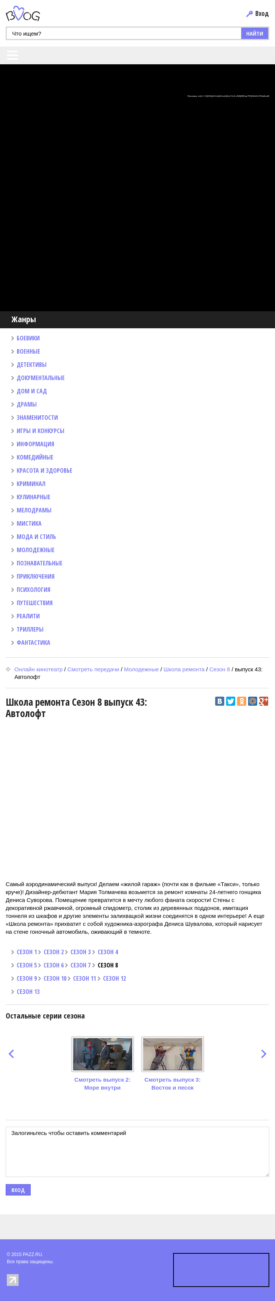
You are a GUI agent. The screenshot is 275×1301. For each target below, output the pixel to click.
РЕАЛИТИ (28, 616)
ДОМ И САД (32, 391)
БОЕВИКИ (28, 338)
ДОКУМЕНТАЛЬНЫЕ (41, 378)
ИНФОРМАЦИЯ (35, 444)
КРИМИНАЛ (31, 484)
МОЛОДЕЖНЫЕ (36, 550)
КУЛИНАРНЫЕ (33, 497)
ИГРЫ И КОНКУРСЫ (40, 431)
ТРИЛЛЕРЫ (30, 629)
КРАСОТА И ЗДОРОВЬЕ (44, 470)
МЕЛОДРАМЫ (34, 510)
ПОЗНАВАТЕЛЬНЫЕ (39, 563)
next (264, 1054)
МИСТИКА (29, 523)
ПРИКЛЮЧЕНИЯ (36, 576)
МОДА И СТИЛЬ (36, 537)
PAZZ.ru (35, 13)
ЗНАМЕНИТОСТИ (37, 417)
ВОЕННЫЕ (28, 351)
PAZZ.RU (32, 1254)
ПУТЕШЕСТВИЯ (35, 603)
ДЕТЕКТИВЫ (32, 364)
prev (11, 1054)
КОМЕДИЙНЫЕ (35, 457)
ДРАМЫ (27, 404)
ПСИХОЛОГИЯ (33, 589)
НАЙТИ (254, 33)
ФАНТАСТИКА (33, 642)
